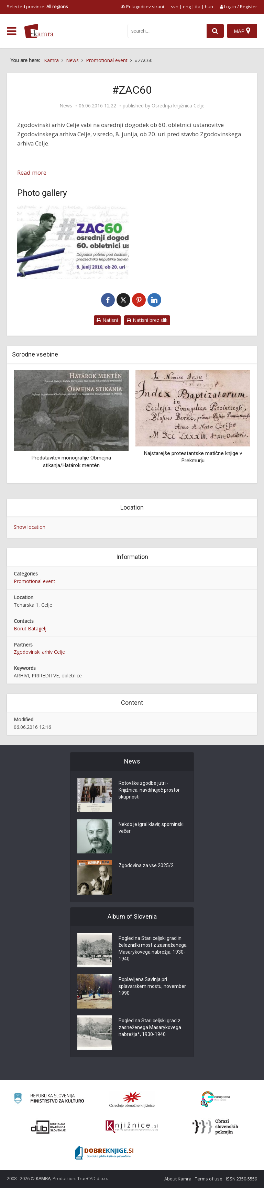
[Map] (242, 31)
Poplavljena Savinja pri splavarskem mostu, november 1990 (152, 986)
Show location (29, 527)
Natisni (107, 320)
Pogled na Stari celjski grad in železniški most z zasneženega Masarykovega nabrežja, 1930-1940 (153, 948)
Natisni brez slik (147, 320)
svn (174, 6)
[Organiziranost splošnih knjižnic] (132, 1099)
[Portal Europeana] (215, 1099)
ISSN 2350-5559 (241, 1179)
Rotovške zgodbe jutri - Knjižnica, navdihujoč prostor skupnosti (149, 790)
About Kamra (177, 1179)
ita (197, 6)
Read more (31, 172)
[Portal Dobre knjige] (104, 1153)
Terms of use (208, 1179)
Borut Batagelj (30, 628)
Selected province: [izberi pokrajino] (37, 6)
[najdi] (215, 31)
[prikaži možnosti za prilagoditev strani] (142, 6)
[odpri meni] (11, 31)
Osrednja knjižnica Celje (178, 106)
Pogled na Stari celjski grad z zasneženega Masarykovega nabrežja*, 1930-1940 (150, 1027)
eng (187, 6)
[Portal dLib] (48, 1126)
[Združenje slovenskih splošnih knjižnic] (131, 1127)
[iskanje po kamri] (167, 31)
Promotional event (34, 581)
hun (209, 6)
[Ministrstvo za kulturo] (48, 1099)
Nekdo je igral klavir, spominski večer (151, 828)
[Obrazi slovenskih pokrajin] (215, 1126)
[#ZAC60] (73, 243)
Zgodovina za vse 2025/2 (146, 865)
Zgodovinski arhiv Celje (39, 652)
